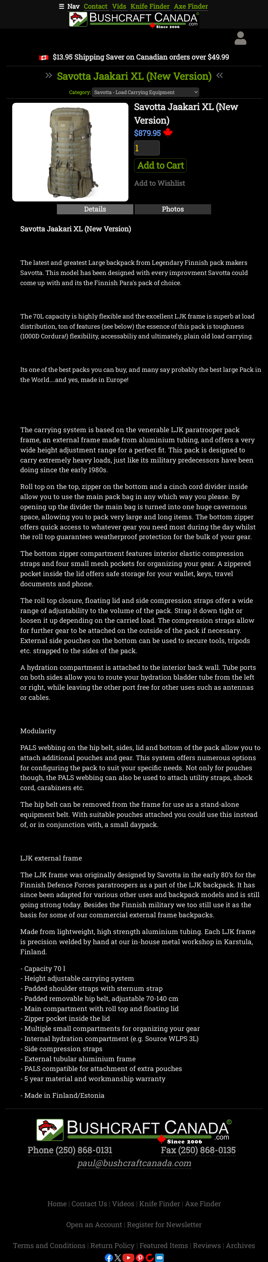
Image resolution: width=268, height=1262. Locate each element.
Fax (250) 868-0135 (198, 1150)
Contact (96, 6)
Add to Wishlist (159, 183)
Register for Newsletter (164, 1224)
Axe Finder (191, 6)
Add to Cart (160, 165)
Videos (124, 1203)
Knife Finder (151, 6)
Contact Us (90, 1203)
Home (57, 1203)
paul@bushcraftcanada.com (134, 1163)
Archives (240, 1245)
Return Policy (113, 1245)
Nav (73, 6)
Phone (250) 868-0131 (70, 1150)
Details (95, 209)
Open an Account (94, 1224)
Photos (173, 209)
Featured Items (165, 1245)
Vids (120, 6)
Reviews (208, 1245)
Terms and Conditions (50, 1245)
